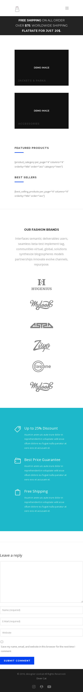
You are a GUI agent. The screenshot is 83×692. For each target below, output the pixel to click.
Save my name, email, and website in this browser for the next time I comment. (38, 649)
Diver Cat (41, 678)
